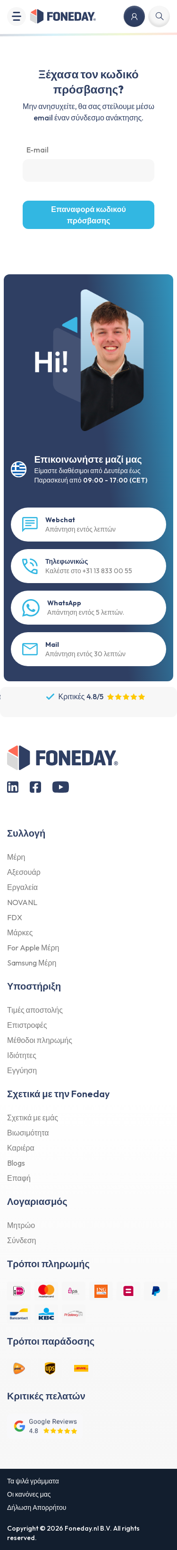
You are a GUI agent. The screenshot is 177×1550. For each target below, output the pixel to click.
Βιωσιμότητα (28, 1132)
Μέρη (16, 857)
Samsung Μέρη (31, 962)
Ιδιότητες (21, 1055)
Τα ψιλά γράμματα (33, 1481)
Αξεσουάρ (24, 872)
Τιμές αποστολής (35, 1010)
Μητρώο (21, 1225)
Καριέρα (20, 1147)
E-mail (37, 149)
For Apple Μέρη (33, 947)
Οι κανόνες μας (29, 1494)
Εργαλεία (22, 887)
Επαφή (19, 1178)
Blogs (16, 1163)
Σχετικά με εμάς (32, 1117)
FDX (14, 917)
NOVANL (22, 902)
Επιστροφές (27, 1025)
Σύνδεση (21, 1240)
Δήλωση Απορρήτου (36, 1507)
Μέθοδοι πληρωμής (39, 1040)
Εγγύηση (22, 1070)
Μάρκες (20, 932)
